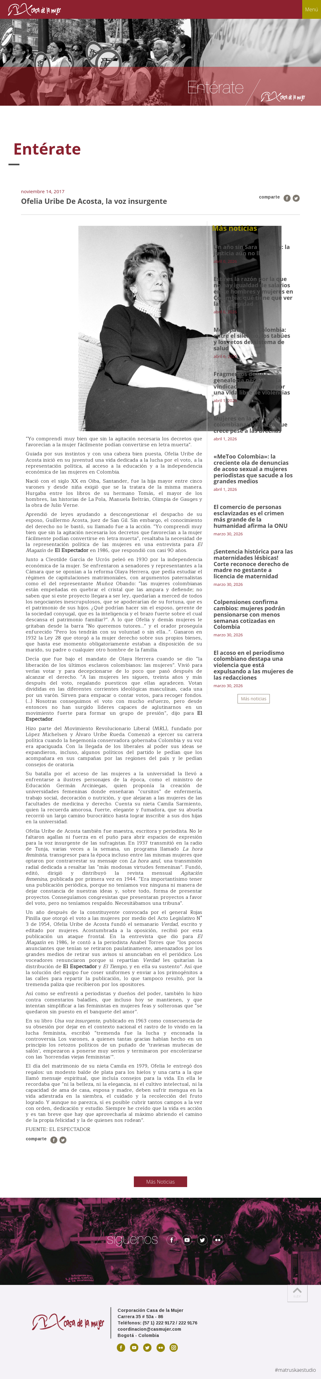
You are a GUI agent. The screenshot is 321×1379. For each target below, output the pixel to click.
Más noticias (253, 699)
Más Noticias (160, 1181)
